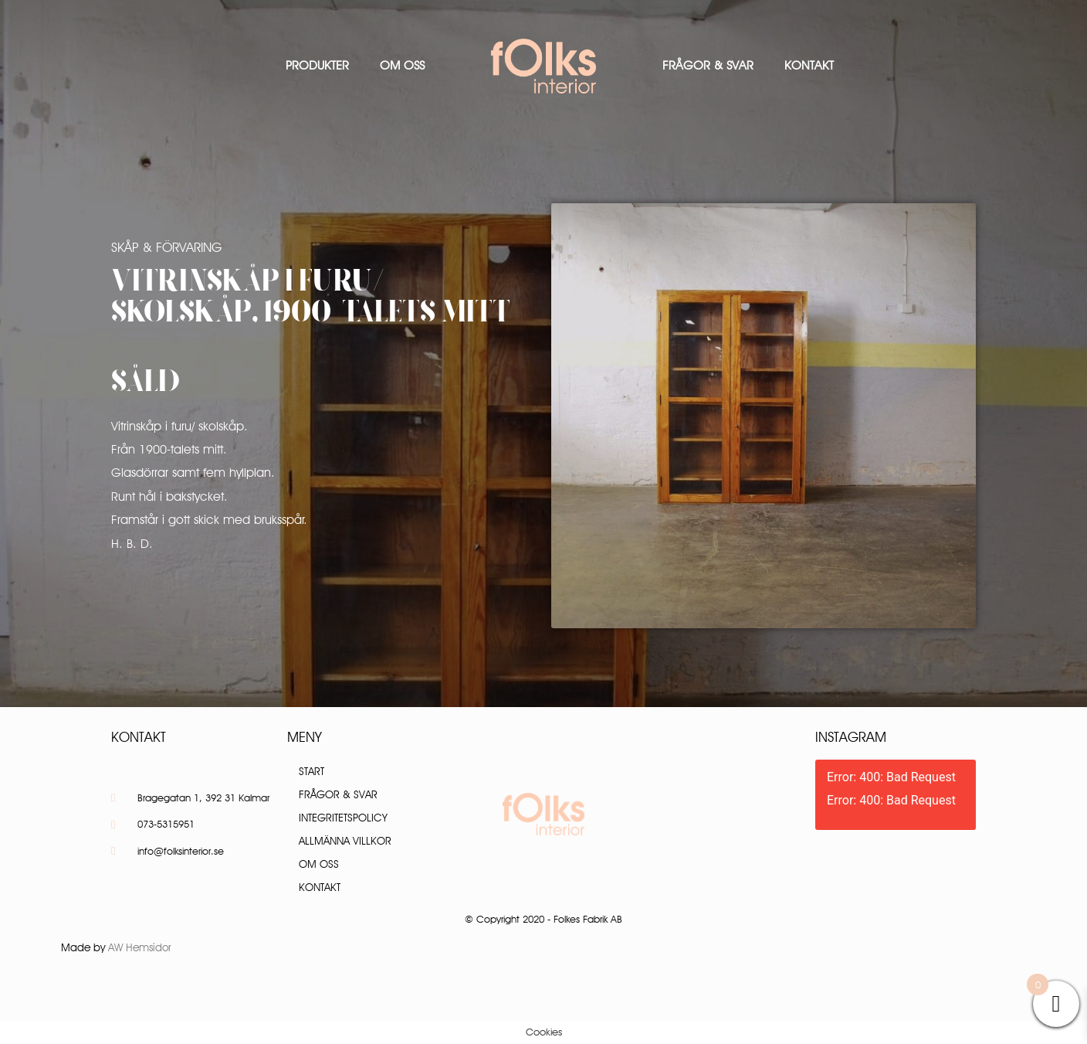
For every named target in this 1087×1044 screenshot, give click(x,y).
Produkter (317, 65)
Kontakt (809, 65)
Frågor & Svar (707, 65)
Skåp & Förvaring (166, 247)
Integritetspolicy (343, 817)
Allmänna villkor (345, 841)
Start (311, 771)
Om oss (402, 65)
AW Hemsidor (139, 947)
